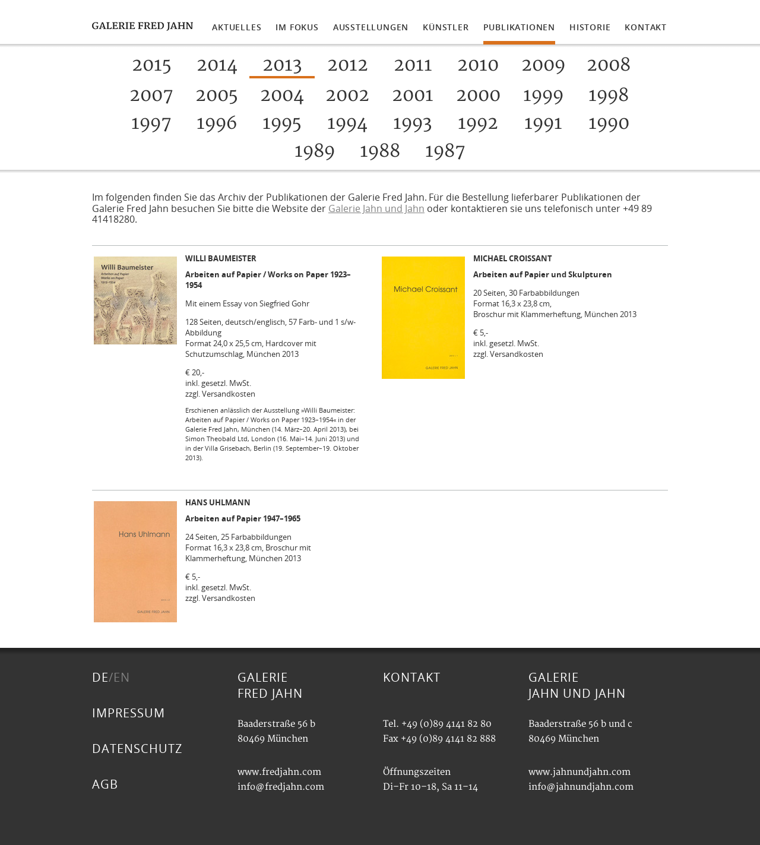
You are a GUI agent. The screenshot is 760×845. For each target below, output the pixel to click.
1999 (543, 95)
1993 (412, 123)
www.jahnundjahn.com (579, 772)
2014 (217, 65)
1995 (282, 123)
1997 (151, 123)
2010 (478, 65)
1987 (445, 151)
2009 (543, 65)
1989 (314, 151)
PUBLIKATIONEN (519, 27)
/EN (119, 677)
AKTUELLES (236, 27)
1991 (543, 123)
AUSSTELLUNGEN (370, 27)
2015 (152, 65)
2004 (282, 95)
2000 (478, 95)
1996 (217, 123)
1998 (608, 95)
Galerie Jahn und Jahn (376, 208)
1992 (478, 123)
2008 (609, 65)
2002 (347, 95)
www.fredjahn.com (279, 772)
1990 (608, 123)
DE (100, 677)
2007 (151, 95)
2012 (347, 65)
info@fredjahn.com (281, 787)
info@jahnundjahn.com (581, 787)
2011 (413, 65)
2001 (412, 95)
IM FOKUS (297, 27)
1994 (347, 123)
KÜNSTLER (445, 27)
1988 (380, 151)
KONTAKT (646, 27)
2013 (282, 65)
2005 (216, 95)
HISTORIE (589, 27)
